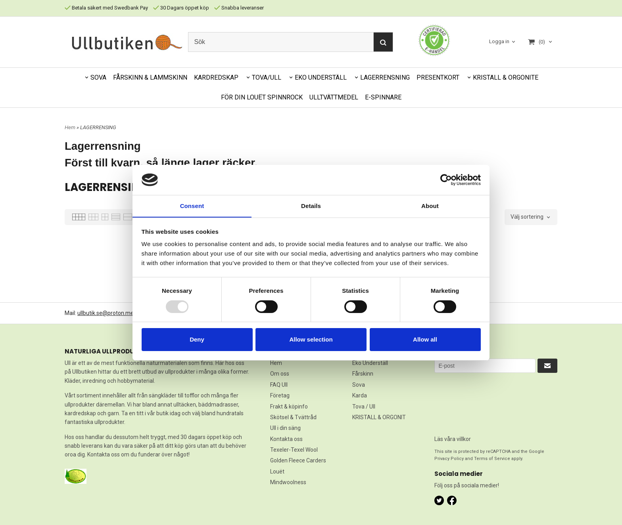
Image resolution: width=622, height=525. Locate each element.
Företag (280, 395)
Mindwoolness (288, 482)
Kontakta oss (286, 439)
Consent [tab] (192, 205)
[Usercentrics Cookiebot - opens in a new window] (446, 179)
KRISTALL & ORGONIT (379, 417)
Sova (358, 385)
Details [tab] (311, 205)
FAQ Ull (279, 385)
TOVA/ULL (266, 77)
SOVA (98, 77)
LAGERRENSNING (385, 77)
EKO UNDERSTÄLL (321, 77)
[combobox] (531, 217)
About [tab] (430, 205)
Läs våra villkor (452, 439)
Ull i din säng (285, 428)
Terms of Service (492, 458)
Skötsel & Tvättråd (293, 417)
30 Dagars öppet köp (181, 8)
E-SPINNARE (383, 97)
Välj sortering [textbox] (527, 217)
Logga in (499, 41)
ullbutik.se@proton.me (105, 313)
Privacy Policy (449, 458)
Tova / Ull (363, 406)
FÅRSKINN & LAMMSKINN (150, 77)
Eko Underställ (370, 363)
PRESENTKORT (438, 77)
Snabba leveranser (239, 8)
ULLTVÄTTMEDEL (333, 97)
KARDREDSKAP (216, 77)
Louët (277, 471)
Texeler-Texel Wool (294, 450)
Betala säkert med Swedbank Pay (106, 8)
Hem (70, 127)
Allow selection (310, 339)
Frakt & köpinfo (289, 406)
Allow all (425, 339)
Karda (359, 395)
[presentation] (466, 401)
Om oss (279, 373)
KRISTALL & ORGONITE (505, 77)
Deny (197, 339)
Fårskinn (362, 373)
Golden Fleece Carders (298, 460)
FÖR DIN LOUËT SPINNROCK (262, 97)
